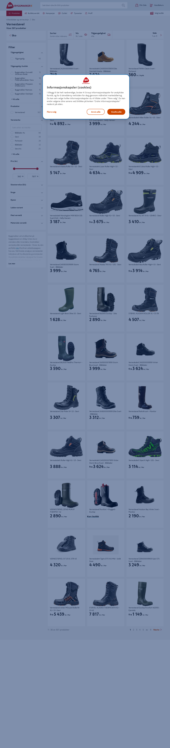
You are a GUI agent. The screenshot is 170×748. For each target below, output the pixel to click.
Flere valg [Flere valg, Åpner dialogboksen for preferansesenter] (51, 112)
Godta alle (116, 112)
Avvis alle (95, 112)
